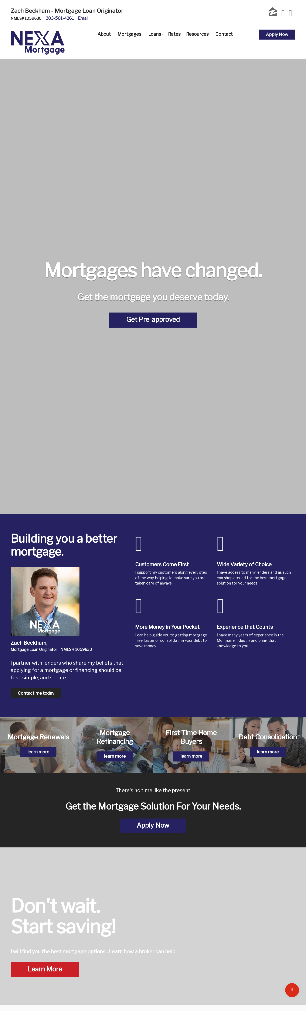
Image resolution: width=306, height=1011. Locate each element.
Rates (174, 34)
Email (83, 18)
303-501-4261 (60, 18)
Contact (224, 34)
